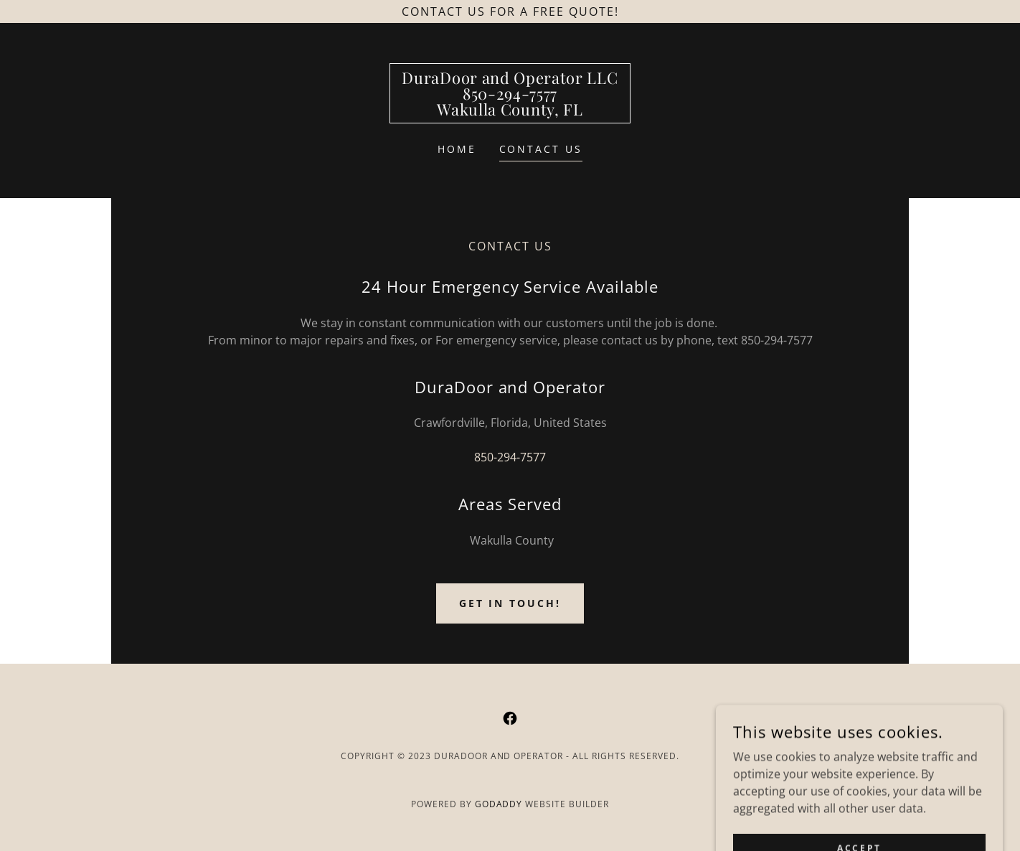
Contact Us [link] (541, 149)
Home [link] (457, 149)
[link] (509, 111)
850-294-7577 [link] (510, 457)
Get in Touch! (510, 603)
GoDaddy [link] (499, 804)
